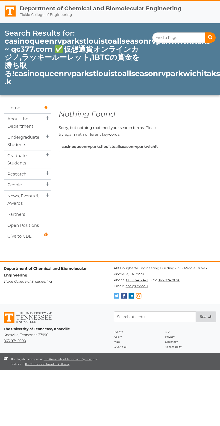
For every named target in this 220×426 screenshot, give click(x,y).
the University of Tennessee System (68, 359)
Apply (118, 336)
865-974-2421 (137, 280)
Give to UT (121, 346)
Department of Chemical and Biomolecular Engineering (101, 8)
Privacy (170, 336)
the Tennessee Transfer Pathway (47, 364)
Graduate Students (17, 159)
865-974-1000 (15, 341)
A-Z (167, 332)
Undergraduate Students (23, 141)
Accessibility (173, 346)
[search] (184, 37)
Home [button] (27, 107)
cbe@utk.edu (137, 286)
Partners (16, 214)
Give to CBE (27, 236)
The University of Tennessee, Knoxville (8, 16)
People (14, 184)
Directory (171, 341)
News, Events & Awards (23, 199)
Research (16, 174)
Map (117, 341)
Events (118, 332)
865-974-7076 (169, 280)
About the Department (20, 122)
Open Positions (23, 225)
